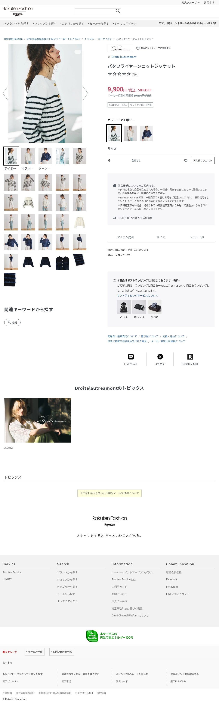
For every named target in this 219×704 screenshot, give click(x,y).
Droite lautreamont (123, 57)
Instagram (172, 586)
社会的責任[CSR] (84, 692)
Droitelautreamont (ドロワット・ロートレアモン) (53, 39)
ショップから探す (67, 579)
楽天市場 (209, 2)
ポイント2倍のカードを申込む (132, 674)
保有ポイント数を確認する (184, 674)
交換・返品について (174, 336)
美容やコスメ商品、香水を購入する (80, 674)
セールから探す (66, 594)
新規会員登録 (174, 572)
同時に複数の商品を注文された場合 (127, 341)
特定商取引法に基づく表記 (127, 608)
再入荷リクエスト (202, 160)
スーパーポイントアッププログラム (132, 572)
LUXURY (7, 579)
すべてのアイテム (67, 601)
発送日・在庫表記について (122, 336)
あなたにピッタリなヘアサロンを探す (23, 674)
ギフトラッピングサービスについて (137, 296)
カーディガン (105, 39)
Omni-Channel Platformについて (130, 615)
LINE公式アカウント (177, 594)
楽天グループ (189, 2)
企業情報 (7, 692)
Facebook (171, 579)
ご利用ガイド (119, 586)
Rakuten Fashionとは (124, 579)
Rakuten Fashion (36, 11)
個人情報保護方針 (25, 692)
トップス (89, 39)
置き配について (149, 336)
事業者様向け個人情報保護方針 (54, 692)
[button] (5, 93)
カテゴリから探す (67, 586)
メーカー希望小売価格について (168, 341)
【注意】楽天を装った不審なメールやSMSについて (109, 493)
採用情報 (101, 692)
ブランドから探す (67, 572)
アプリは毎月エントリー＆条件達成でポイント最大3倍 (187, 23)
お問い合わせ (119, 594)
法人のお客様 (119, 601)
